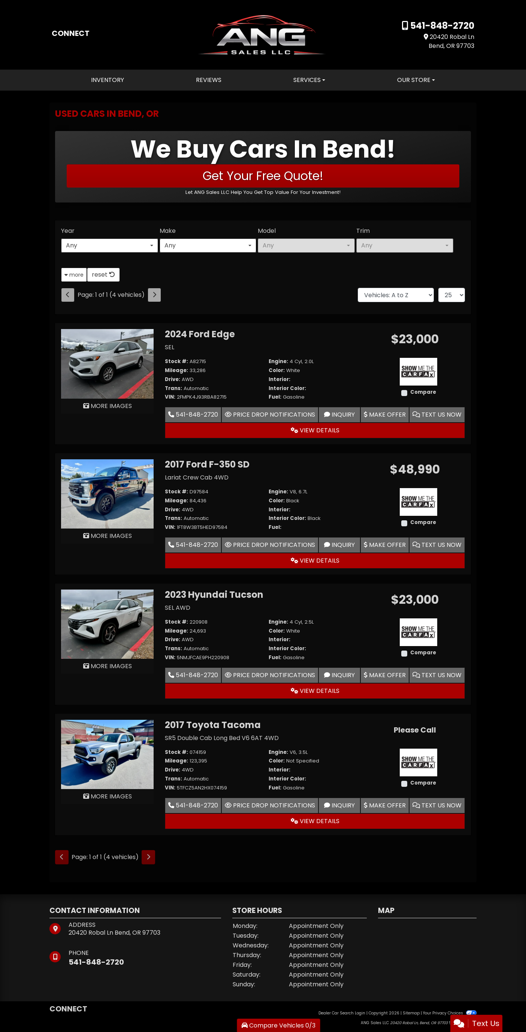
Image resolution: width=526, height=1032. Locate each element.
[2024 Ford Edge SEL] (107, 363)
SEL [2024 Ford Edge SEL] (169, 347)
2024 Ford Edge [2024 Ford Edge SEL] (200, 334)
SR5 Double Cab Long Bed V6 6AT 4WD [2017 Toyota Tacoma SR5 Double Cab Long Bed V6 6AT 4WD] (222, 738)
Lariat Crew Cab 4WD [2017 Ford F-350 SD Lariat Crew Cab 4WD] (197, 477)
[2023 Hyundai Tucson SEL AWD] (107, 623)
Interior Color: (287, 388)
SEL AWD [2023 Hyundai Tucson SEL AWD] (177, 607)
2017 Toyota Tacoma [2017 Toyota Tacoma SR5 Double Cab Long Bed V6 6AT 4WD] (213, 725)
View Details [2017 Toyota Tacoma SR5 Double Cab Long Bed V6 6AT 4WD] (315, 821)
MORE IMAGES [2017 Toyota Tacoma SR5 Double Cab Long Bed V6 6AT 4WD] (107, 796)
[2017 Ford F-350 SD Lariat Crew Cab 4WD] (107, 493)
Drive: (172, 379)
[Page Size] (451, 295)
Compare (423, 392)
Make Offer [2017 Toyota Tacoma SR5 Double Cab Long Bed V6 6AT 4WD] (385, 805)
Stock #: (176, 361)
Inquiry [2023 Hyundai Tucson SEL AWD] (339, 675)
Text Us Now (437, 414)
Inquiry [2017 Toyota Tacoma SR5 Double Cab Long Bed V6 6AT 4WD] (339, 805)
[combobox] (109, 245)
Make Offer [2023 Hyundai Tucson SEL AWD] (385, 675)
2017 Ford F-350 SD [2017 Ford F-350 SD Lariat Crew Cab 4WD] (207, 464)
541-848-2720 (441, 25)
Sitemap (411, 1013)
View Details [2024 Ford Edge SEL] (315, 430)
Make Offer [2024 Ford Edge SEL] (385, 414)
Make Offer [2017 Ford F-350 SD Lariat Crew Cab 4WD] (385, 545)
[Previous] (68, 295)
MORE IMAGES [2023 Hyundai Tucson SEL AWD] (107, 666)
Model (267, 230)
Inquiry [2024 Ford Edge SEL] (339, 414)
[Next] (154, 295)
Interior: (279, 379)
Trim (363, 230)
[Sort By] (396, 295)
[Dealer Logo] (263, 34)
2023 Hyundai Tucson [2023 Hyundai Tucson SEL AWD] (214, 594)
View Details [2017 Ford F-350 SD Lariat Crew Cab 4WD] (315, 560)
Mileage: (176, 370)
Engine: (278, 361)
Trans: (173, 388)
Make (168, 230)
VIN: (170, 397)
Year (68, 230)
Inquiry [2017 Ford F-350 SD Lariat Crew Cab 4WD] (339, 545)
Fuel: (275, 397)
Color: (277, 370)
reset (103, 274)
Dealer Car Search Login (341, 1013)
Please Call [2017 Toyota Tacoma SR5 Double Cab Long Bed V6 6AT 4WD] (415, 730)
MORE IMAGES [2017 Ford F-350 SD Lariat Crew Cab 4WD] (107, 536)
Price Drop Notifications (270, 414)
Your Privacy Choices (450, 1013)
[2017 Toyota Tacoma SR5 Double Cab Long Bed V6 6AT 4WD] (107, 754)
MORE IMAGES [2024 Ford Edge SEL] (107, 406)
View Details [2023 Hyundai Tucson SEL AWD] (315, 691)
